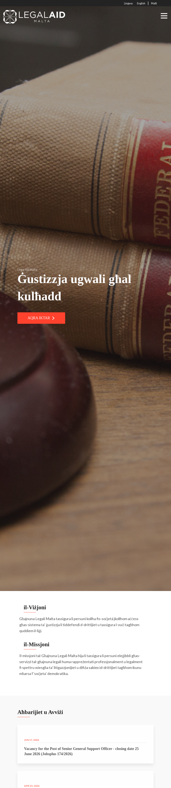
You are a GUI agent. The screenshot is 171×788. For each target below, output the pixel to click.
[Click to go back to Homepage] (34, 15)
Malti (154, 3)
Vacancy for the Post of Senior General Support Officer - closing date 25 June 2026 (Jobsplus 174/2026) (81, 760)
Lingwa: (128, 3)
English (141, 3)
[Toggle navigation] (164, 16)
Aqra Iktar (41, 318)
